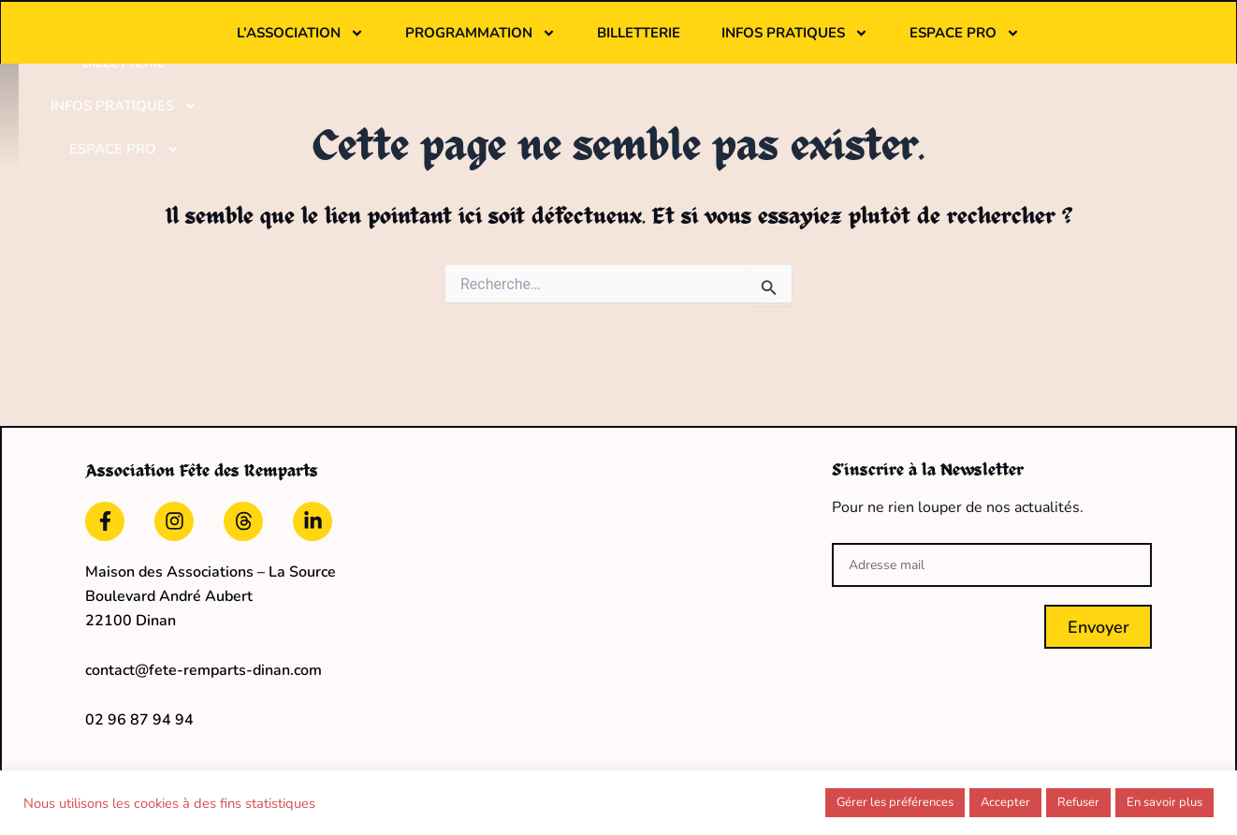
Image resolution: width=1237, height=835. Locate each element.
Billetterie (753, 43)
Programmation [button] (595, 43)
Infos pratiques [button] (910, 43)
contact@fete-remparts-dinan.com (203, 665)
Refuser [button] (1078, 802)
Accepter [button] (1005, 802)
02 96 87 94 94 (139, 714)
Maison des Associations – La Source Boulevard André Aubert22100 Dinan (210, 591)
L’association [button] (415, 43)
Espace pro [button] (1080, 43)
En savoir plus (1164, 802)
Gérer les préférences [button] (895, 802)
